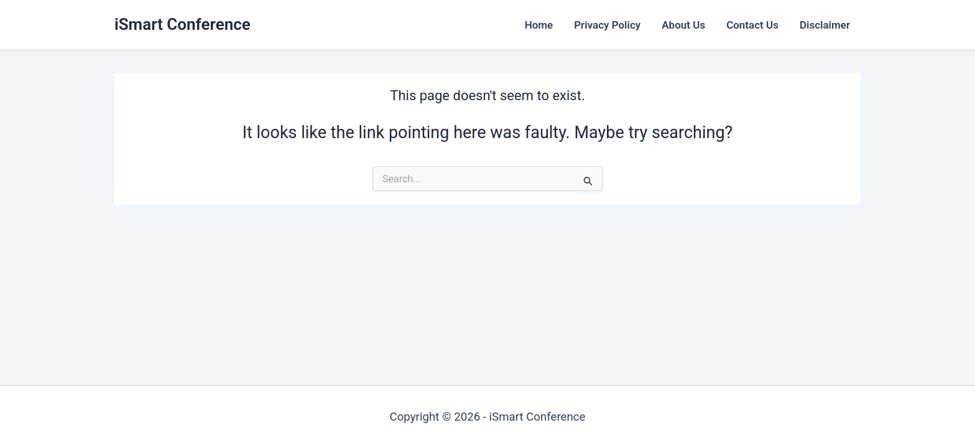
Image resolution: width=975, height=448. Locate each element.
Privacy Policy (607, 25)
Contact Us (752, 25)
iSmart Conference (182, 24)
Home (539, 25)
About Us (683, 25)
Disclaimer (825, 25)
